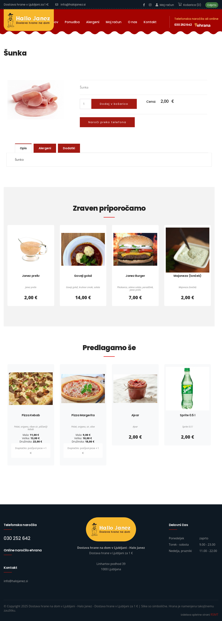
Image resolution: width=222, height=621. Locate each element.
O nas (132, 22)
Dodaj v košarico (114, 104)
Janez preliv (31, 276)
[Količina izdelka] (85, 104)
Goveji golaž (83, 276)
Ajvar (135, 415)
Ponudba (72, 22)
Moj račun (165, 5)
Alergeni (92, 22)
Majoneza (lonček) (187, 276)
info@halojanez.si (70, 4)
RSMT (214, 614)
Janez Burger (135, 276)
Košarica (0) (189, 5)
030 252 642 (183, 25)
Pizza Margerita (82, 415)
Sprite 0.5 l (187, 415)
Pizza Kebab (31, 415)
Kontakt (150, 22)
